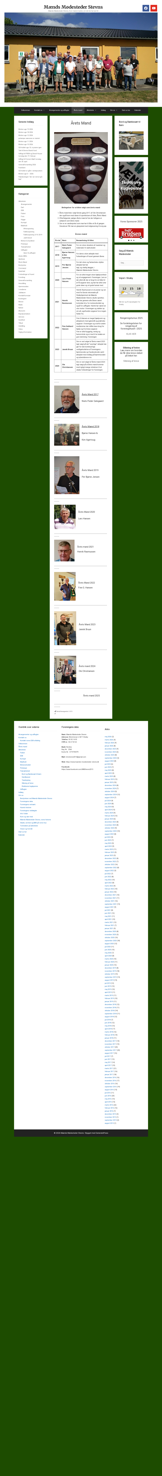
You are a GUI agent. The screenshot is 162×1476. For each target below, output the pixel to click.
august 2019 (109, 980)
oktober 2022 (109, 864)
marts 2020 (109, 959)
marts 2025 (109, 776)
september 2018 (111, 1014)
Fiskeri (23, 213)
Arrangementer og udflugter (59, 110)
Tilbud (20, 323)
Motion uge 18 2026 (25, 132)
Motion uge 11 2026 (25, 141)
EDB (22, 210)
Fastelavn (21, 168)
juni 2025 (108, 767)
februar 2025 (109, 779)
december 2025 (110, 749)
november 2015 (110, 1117)
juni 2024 (108, 804)
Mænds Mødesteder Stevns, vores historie (35, 820)
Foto (22, 216)
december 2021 (110, 895)
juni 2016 (108, 1096)
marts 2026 (109, 740)
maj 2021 (108, 916)
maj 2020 (108, 953)
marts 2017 (109, 1068)
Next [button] (141, 245)
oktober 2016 (109, 1084)
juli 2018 (108, 1020)
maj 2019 (108, 989)
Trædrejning (26, 780)
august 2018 (109, 1017)
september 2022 (111, 868)
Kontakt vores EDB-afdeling (30, 741)
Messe (20, 302)
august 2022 (109, 871)
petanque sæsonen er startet (29, 138)
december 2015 (110, 1114)
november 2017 (110, 1044)
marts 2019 (109, 995)
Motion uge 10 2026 (25, 144)
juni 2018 (108, 1023)
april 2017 (108, 1065)
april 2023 (108, 846)
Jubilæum (22, 293)
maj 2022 (108, 880)
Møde (20, 305)
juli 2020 (108, 947)
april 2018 (108, 1029)
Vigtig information (25, 332)
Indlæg (103, 110)
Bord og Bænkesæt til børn (31, 774)
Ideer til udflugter (29, 253)
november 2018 (110, 1008)
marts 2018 (109, 1032)
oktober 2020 (109, 938)
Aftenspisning (28, 229)
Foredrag (21, 277)
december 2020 (110, 931)
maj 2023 (108, 843)
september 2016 (111, 1087)
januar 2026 (109, 746)
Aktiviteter (93, 110)
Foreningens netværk (27, 805)
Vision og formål (26, 829)
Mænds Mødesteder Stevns (73, 7)
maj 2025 (108, 770)
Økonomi (21, 311)
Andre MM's (22, 256)
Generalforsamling (25, 280)
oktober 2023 (109, 828)
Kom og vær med (26, 817)
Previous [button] (121, 245)
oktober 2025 (109, 755)
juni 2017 (108, 1059)
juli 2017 (108, 1056)
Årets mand (78, 110)
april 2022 (108, 883)
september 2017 (111, 1050)
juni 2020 (108, 950)
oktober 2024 (109, 791)
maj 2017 (108, 1062)
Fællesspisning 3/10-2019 (32, 235)
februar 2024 (109, 816)
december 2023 (110, 822)
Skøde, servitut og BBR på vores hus (33, 823)
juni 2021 (108, 913)
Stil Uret (21, 317)
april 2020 (108, 956)
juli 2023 (108, 837)
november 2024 (110, 788)
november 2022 (110, 861)
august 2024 (109, 798)
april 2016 (108, 1102)
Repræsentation (24, 314)
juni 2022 (108, 877)
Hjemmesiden (23, 286)
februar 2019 (109, 998)
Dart (22, 207)
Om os (115, 110)
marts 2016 (109, 1105)
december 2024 (110, 785)
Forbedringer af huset (26, 274)
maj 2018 (108, 1026)
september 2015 (111, 1120)
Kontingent (22, 299)
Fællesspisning (28, 232)
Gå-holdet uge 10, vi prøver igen (29, 148)
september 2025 (111, 758)
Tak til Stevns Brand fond (27, 150)
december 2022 (110, 858)
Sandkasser (26, 777)
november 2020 (110, 935)
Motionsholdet (25, 765)
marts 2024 (109, 813)
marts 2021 (109, 922)
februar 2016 (109, 1108)
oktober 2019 (109, 974)
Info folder (24, 814)
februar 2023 (109, 852)
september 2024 (111, 795)
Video (20, 329)
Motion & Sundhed (27, 241)
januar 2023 (109, 855)
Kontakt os (40, 110)
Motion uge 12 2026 (25, 135)
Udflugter (24, 250)
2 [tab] (131, 248)
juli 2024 (108, 801)
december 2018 (110, 1004)
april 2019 (108, 992)
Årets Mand (22, 262)
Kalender (138, 110)
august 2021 (109, 907)
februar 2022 (109, 889)
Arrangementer (26, 204)
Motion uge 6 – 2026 (25, 174)
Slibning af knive (131, 369)
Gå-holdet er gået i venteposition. (30, 171)
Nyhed (20, 308)
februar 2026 (109, 743)
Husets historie (25, 807)
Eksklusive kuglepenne (30, 786)
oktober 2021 (109, 901)
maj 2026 (108, 737)
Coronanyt (22, 268)
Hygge (23, 220)
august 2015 (109, 1123)
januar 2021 (109, 928)
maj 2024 (108, 807)
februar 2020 (109, 962)
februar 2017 (109, 1071)
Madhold (24, 226)
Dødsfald (21, 271)
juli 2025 (108, 764)
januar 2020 (109, 965)
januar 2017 (109, 1075)
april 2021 (108, 919)
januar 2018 (109, 1038)
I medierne (22, 289)
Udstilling (21, 326)
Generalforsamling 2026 (27, 165)
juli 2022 (108, 874)
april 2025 (108, 773)
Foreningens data (26, 801)
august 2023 (109, 834)
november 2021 (110, 898)
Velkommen (25, 110)
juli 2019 (108, 983)
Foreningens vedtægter (28, 811)
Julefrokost (27, 238)
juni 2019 (108, 986)
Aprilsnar (21, 259)
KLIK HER (131, 342)
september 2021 (111, 904)
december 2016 (110, 1078)
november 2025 (110, 752)
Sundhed (21, 320)
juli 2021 (108, 910)
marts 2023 (109, 849)
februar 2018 (109, 1035)
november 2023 (110, 825)
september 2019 (111, 977)
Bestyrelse (22, 265)
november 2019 (110, 971)
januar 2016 (109, 1111)
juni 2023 (108, 840)
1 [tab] (128, 248)
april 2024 (108, 810)
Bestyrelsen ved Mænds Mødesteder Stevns (36, 798)
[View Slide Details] (131, 233)
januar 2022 (109, 892)
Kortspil (23, 223)
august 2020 (109, 944)
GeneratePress (102, 1133)
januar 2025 (109, 782)
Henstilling (22, 283)
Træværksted (26, 247)
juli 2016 (108, 1093)
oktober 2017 (109, 1047)
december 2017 (110, 1041)
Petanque (24, 244)
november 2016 (110, 1081)
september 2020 (111, 941)
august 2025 (109, 761)
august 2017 (109, 1053)
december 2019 (110, 968)
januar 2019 (109, 1001)
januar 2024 (109, 819)
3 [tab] (133, 248)
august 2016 (109, 1090)
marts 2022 (109, 886)
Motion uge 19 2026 (25, 129)
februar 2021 (109, 925)
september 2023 (111, 831)
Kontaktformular (24, 296)
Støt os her (126, 110)
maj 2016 (108, 1099)
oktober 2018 (109, 1011)
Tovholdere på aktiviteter (29, 826)
